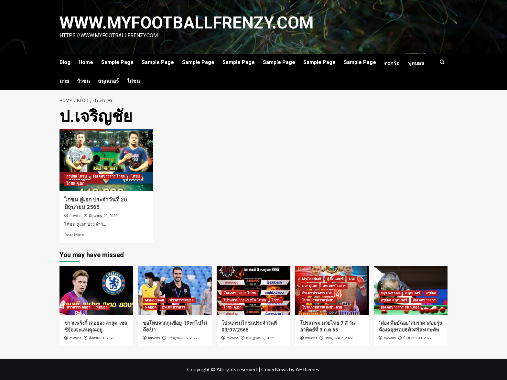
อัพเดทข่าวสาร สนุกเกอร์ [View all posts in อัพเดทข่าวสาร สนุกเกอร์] (400, 307)
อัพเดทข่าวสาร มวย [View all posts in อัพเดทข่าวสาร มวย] (317, 293)
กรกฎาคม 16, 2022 (182, 338)
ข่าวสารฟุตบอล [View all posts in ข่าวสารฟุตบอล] (78, 307)
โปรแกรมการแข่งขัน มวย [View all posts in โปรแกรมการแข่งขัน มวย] (322, 307)
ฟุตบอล (416, 63)
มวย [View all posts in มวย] (352, 279)
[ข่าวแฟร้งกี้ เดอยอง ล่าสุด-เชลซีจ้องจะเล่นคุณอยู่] (96, 290)
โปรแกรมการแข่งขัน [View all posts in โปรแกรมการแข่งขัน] (318, 300)
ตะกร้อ (392, 63)
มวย (64, 81)
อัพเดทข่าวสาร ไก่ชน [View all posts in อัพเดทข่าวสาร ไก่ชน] (108, 176)
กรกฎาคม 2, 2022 (260, 338)
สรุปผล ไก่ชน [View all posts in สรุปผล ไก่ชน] (76, 176)
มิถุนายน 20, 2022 (103, 216)
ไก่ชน (133, 81)
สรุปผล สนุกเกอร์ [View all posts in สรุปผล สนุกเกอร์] (394, 300)
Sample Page (117, 62)
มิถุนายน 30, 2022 (417, 338)
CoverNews (274, 369)
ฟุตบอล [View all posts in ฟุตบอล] (102, 307)
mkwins (75, 216)
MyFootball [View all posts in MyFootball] (154, 300)
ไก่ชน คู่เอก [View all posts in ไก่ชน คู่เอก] (75, 183)
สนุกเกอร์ (108, 81)
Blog (64, 62)
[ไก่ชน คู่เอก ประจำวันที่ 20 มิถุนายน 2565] (106, 160)
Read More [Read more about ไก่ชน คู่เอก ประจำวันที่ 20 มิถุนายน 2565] (74, 234)
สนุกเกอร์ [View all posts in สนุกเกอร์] (412, 293)
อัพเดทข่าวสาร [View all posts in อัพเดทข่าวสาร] (173, 307)
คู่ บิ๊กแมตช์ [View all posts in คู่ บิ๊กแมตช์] (335, 279)
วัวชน (83, 81)
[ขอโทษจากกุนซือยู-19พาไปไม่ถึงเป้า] (175, 290)
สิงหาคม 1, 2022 (101, 338)
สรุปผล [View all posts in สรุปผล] (431, 293)
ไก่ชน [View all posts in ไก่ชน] (135, 176)
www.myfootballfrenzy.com (187, 23)
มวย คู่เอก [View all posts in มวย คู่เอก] (309, 286)
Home (86, 62)
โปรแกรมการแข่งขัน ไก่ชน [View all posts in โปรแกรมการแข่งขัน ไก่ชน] (244, 300)
